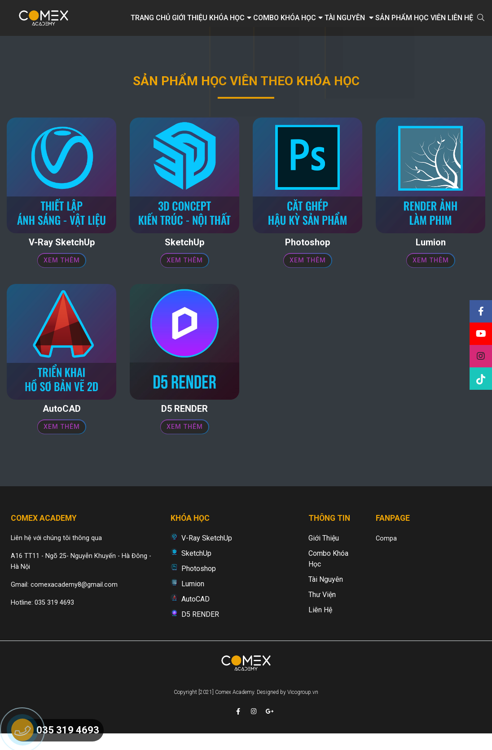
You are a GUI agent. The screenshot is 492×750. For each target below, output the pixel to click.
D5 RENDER (200, 629)
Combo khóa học (288, 17)
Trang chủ (150, 17)
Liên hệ (460, 17)
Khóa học (230, 17)
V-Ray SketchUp (206, 553)
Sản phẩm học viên (410, 17)
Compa (386, 553)
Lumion (192, 598)
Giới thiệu (189, 17)
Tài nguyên (349, 17)
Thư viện (322, 609)
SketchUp (196, 568)
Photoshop (198, 583)
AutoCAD (195, 614)
